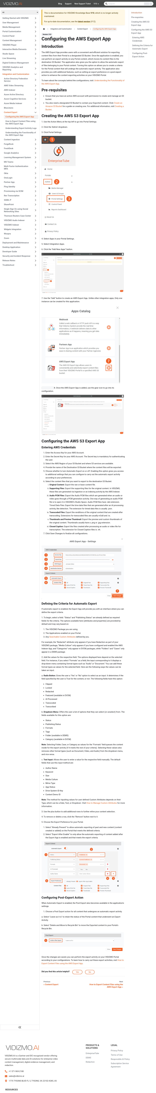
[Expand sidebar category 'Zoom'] (35, 238)
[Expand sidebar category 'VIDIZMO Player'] (35, 45)
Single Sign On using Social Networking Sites (16, 210)
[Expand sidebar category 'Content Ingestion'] (35, 140)
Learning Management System (17, 157)
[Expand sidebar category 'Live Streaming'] (35, 58)
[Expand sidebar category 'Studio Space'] (35, 54)
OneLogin (8, 178)
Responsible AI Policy (120, 1059)
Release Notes (9, 260)
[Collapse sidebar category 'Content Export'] (35, 112)
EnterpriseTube (92, 1053)
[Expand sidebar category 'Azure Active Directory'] (35, 94)
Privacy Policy (117, 1050)
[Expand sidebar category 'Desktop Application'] (35, 247)
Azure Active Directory (14, 94)
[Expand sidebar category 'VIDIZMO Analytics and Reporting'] (35, 68)
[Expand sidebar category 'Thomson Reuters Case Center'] (35, 216)
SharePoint (9, 204)
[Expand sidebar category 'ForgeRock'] (35, 144)
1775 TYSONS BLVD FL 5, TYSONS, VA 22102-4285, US (33, 1081)
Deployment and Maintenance (16, 242)
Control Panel (9, 36)
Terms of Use (117, 1055)
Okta (6, 173)
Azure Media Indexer (13, 103)
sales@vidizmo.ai (16, 1076)
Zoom (6, 238)
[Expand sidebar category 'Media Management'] (35, 27)
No (90, 972)
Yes (77, 972)
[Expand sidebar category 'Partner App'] (35, 182)
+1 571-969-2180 (16, 1071)
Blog (60, 4)
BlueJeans (8, 108)
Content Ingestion (12, 139)
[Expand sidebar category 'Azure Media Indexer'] (35, 103)
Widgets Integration (12, 229)
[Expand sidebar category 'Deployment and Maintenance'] (35, 243)
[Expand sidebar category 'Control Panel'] (35, 36)
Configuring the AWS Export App (19, 117)
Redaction (90, 1062)
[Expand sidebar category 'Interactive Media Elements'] (35, 49)
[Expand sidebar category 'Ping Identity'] (35, 187)
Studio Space (8, 54)
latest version (84, 21)
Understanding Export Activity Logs (21, 128)
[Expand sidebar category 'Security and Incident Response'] (35, 256)
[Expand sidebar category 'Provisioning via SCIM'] (35, 191)
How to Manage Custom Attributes (102, 803)
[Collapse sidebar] (20, 1027)
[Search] (128, 4)
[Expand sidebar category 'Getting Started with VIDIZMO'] (35, 18)
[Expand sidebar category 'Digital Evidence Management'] (35, 63)
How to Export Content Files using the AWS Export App (20, 122)
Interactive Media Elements (15, 49)
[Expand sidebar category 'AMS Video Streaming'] (35, 86)
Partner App (9, 182)
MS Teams (8, 162)
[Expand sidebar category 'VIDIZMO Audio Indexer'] (35, 220)
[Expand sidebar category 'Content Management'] (35, 40)
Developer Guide (10, 251)
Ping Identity (9, 186)
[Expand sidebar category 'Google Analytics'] (35, 153)
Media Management (11, 27)
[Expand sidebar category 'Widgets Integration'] (35, 229)
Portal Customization (12, 31)
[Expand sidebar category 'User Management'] (35, 23)
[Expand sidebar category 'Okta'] (35, 173)
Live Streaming (9, 58)
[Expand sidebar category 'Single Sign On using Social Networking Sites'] (35, 210)
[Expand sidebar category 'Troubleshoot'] (35, 265)
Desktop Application (11, 247)
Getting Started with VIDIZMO (16, 18)
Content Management (12, 40)
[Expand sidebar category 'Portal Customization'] (35, 32)
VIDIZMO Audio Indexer (14, 220)
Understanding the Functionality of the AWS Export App (20, 133)
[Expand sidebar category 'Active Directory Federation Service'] (35, 80)
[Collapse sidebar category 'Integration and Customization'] (35, 74)
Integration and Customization (16, 74)
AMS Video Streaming (13, 85)
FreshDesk (8, 148)
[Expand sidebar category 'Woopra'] (35, 234)
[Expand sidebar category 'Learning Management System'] (35, 157)
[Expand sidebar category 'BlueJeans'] (35, 108)
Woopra (7, 234)
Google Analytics (11, 153)
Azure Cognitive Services (15, 99)
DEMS (88, 1058)
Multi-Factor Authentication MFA (16, 167)
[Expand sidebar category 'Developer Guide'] (35, 252)
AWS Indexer (9, 90)
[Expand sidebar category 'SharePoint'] (35, 205)
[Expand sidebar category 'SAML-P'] (35, 200)
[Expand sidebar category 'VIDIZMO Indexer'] (35, 225)
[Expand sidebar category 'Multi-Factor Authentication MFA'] (35, 167)
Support (68, 4)
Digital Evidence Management (16, 63)
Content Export (10, 112)
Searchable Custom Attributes (62, 637)
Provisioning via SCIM (13, 191)
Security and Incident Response (16, 256)
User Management (11, 22)
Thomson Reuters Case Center (17, 216)
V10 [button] (95, 4)
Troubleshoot (8, 265)
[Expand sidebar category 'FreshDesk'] (35, 149)
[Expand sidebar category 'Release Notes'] (35, 261)
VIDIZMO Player (9, 45)
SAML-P (7, 200)
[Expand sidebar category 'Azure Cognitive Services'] (35, 99)
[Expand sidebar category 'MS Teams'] (35, 162)
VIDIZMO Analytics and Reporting (13, 68)
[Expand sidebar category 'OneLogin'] (35, 178)
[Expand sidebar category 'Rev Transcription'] (35, 196)
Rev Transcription (11, 195)
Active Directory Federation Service (16, 79)
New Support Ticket (83, 4)
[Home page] (44, 29)
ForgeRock (8, 144)
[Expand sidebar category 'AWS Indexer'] (35, 90)
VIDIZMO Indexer (11, 225)
